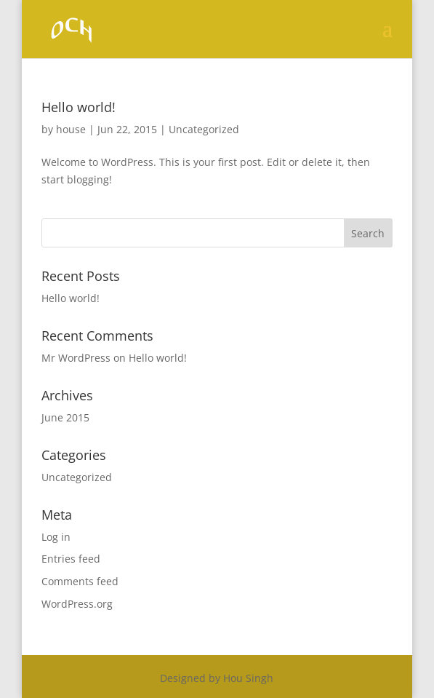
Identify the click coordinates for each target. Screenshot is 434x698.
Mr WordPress (75, 358)
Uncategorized (204, 129)
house (71, 129)
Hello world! (78, 107)
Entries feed (70, 559)
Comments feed (79, 581)
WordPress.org (77, 604)
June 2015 (65, 417)
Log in (56, 537)
